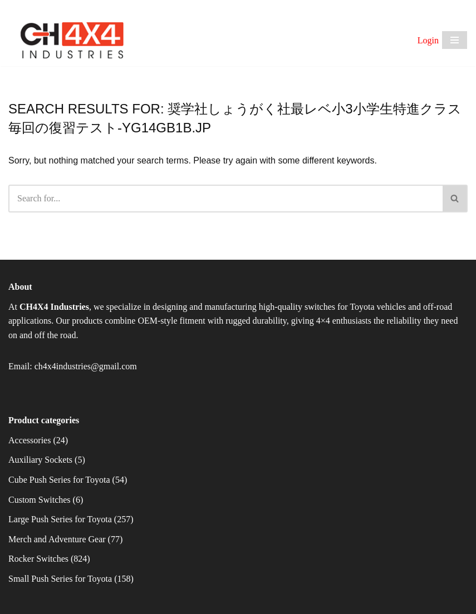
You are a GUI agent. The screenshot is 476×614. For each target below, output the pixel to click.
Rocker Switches (38, 558)
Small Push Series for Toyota (60, 578)
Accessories (29, 440)
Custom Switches (39, 499)
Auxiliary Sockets (40, 459)
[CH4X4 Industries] (72, 40)
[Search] (225, 198)
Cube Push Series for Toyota (59, 479)
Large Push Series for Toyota (60, 519)
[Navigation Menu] (454, 40)
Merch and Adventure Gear (57, 539)
